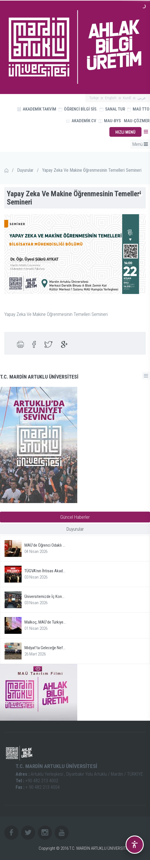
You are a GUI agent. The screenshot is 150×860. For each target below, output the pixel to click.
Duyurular (25, 170)
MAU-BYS (110, 120)
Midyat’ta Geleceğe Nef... (44, 647)
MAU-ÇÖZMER (136, 120)
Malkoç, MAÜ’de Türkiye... (45, 622)
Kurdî (127, 98)
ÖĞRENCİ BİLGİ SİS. (78, 109)
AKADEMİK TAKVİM (36, 109)
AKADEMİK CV (81, 120)
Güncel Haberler (75, 517)
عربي (142, 98)
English (110, 98)
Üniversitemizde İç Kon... (44, 596)
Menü (140, 144)
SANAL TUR (112, 109)
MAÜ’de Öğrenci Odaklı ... (44, 545)
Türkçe (94, 98)
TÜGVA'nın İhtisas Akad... (44, 570)
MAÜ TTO (138, 109)
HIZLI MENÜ (125, 132)
